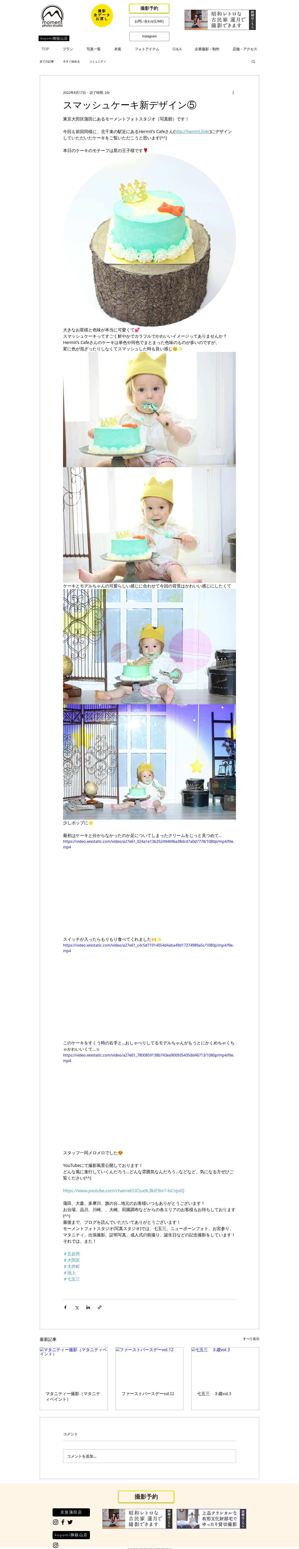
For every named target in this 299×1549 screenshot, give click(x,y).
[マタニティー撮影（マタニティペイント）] (73, 1366)
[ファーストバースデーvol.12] (149, 1366)
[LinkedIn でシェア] (88, 1307)
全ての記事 (47, 61)
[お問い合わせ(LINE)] (149, 21)
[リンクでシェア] (99, 1307)
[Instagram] (149, 36)
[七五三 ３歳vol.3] (225, 1366)
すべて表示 (251, 1338)
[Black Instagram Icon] (55, 1522)
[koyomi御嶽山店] (54, 38)
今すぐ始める (71, 61)
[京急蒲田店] (71, 1512)
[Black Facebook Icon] (62, 1522)
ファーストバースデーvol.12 (147, 1393)
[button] (68, 49)
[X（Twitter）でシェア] (77, 1307)
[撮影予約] (149, 8)
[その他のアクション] (233, 92)
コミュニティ (97, 61)
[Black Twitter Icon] (70, 1522)
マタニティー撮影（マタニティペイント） (73, 1396)
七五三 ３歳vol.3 (214, 1393)
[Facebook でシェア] (65, 1307)
